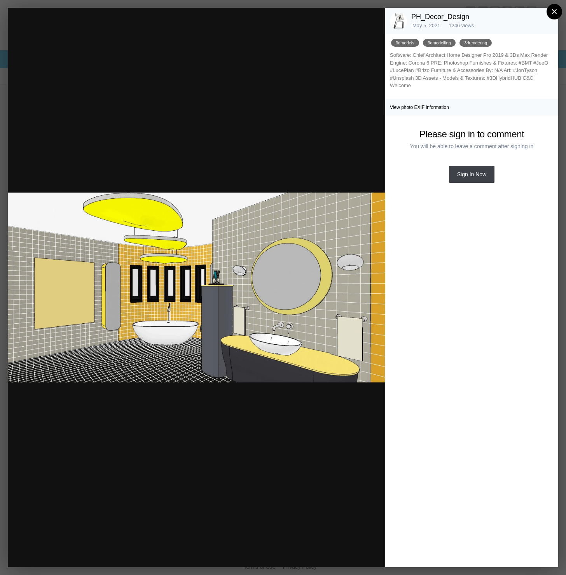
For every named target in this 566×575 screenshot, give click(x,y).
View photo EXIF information (419, 107)
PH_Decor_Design (440, 17)
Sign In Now (471, 174)
